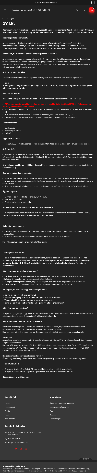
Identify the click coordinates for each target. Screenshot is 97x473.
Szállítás (53, 415)
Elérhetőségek (55, 419)
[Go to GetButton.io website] (91, 470)
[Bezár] (92, 2)
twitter (10, 448)
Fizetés (52, 411)
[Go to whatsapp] (91, 466)
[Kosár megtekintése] (91, 9)
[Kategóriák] (5, 10)
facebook (5, 448)
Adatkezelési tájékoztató (59, 407)
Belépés (8, 403)
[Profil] (83, 9)
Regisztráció (10, 407)
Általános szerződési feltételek (62, 403)
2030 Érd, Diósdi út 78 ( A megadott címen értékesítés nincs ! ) (24, 433)
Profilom (8, 411)
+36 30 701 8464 (42, 10)
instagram (20, 448)
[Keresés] (77, 9)
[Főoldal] (3, 19)
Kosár (7, 415)
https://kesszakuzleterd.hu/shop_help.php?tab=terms (25, 242)
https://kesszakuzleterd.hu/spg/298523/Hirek (69, 186)
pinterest (15, 448)
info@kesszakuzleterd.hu (18, 442)
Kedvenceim (10, 419)
